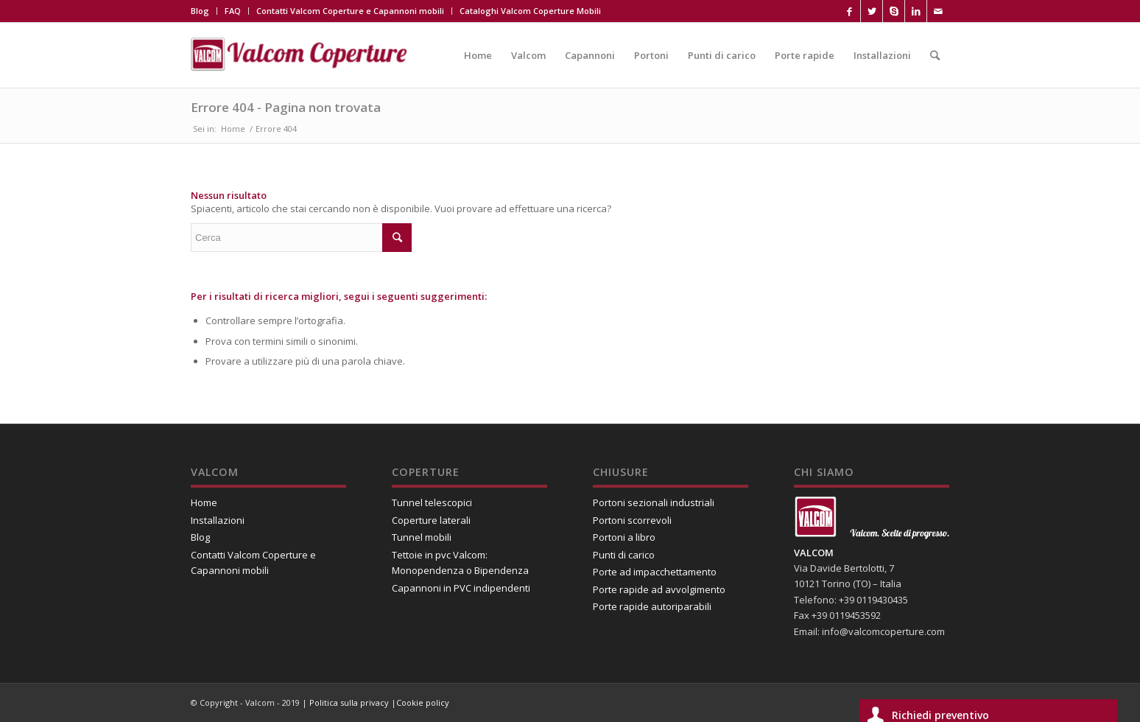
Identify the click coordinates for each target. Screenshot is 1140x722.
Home (233, 128)
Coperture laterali (431, 520)
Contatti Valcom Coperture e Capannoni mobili (350, 10)
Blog (200, 10)
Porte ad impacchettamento (655, 571)
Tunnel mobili (421, 537)
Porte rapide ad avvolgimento (659, 589)
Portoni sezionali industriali (653, 502)
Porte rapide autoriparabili (652, 606)
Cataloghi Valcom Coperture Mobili (530, 10)
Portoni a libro (624, 537)
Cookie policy (422, 702)
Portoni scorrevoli (632, 520)
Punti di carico (624, 554)
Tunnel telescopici (432, 502)
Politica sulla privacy (350, 702)
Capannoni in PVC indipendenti (461, 588)
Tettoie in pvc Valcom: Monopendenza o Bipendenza (460, 562)
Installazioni (217, 520)
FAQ (233, 10)
